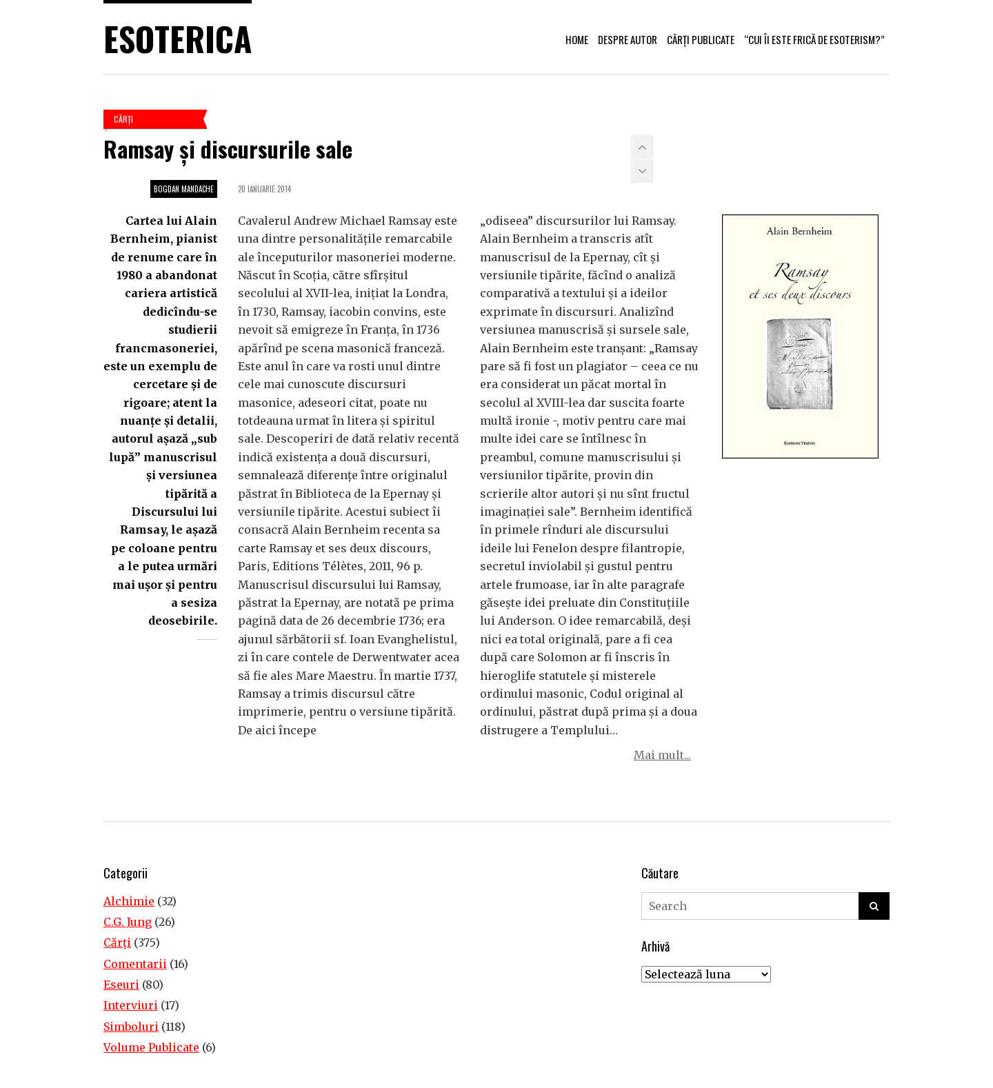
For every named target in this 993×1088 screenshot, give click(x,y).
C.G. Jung (127, 922)
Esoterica (177, 38)
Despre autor (627, 39)
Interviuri (130, 1005)
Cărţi (123, 119)
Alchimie (128, 901)
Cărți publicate (700, 39)
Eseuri (121, 984)
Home (576, 39)
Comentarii (135, 964)
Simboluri (131, 1027)
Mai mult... (662, 755)
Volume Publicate (151, 1047)
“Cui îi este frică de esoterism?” (814, 39)
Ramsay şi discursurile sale (227, 148)
